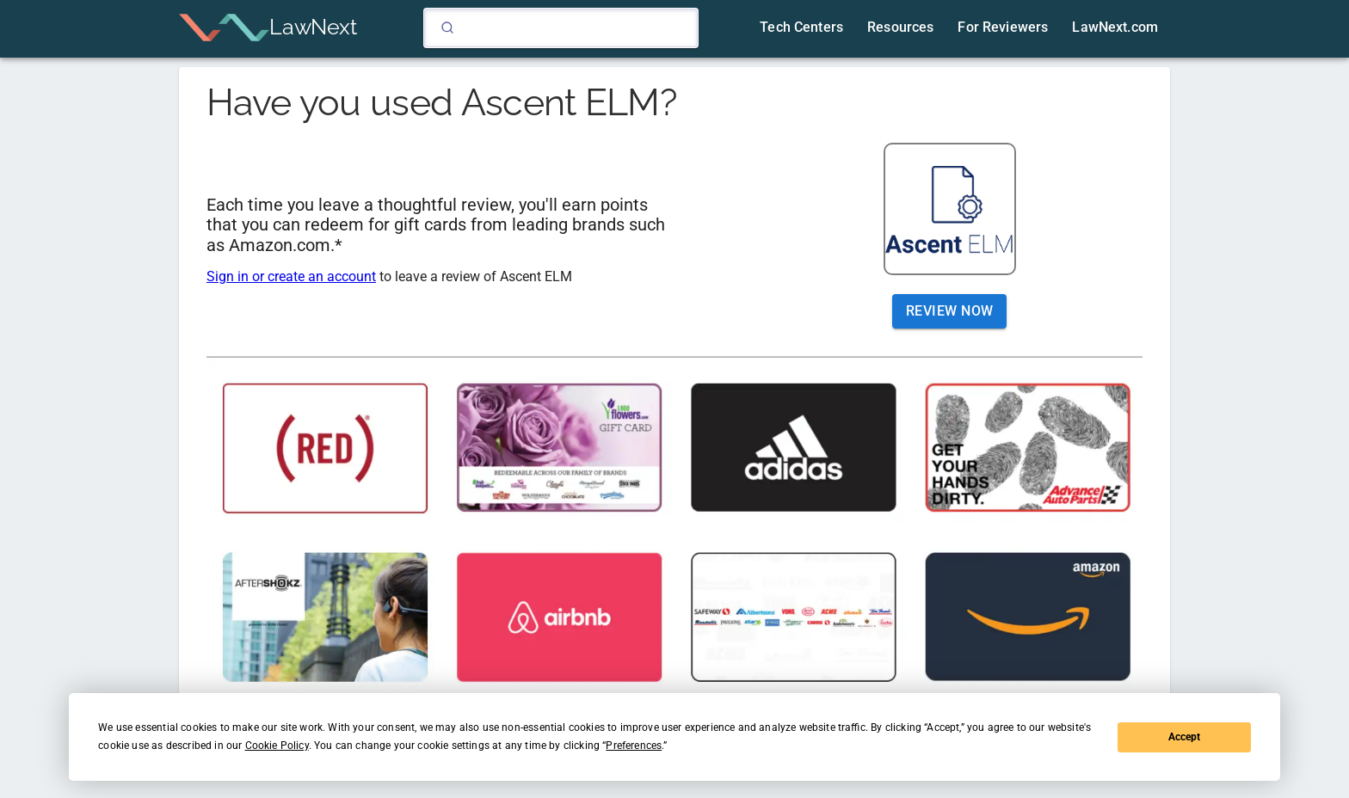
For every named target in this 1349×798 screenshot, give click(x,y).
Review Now (949, 311)
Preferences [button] (634, 746)
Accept (1184, 737)
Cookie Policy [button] (277, 746)
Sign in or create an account (291, 276)
